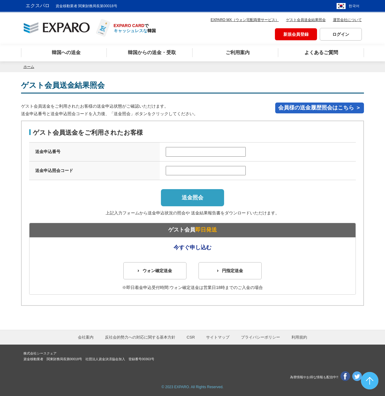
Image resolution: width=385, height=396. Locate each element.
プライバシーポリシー (260, 337)
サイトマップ (217, 337)
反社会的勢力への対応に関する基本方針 (140, 337)
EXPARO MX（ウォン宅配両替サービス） (245, 20)
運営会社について (347, 20)
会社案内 (86, 337)
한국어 (354, 6)
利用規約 (299, 337)
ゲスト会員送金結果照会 (306, 20)
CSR (191, 337)
